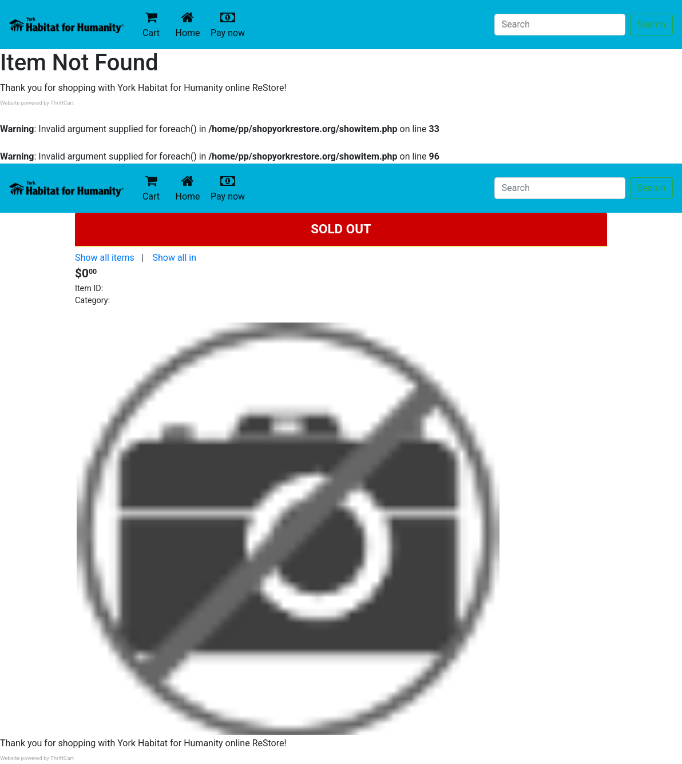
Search (651, 24)
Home (190, 24)
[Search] (559, 24)
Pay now (230, 24)
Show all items (104, 257)
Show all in (174, 257)
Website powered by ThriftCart (37, 103)
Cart (151, 24)
